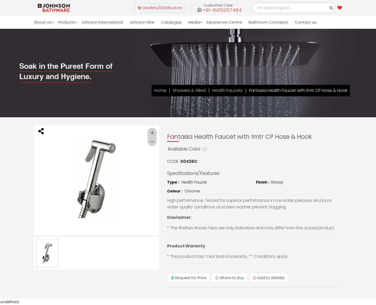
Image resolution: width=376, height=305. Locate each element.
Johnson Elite (142, 22)
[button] (331, 8)
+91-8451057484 (222, 10)
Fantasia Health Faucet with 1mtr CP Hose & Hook (298, 90)
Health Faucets (227, 90)
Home (160, 90)
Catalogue (171, 22)
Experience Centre (224, 22)
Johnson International (102, 22)
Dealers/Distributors (159, 8)
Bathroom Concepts (269, 22)
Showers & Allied (189, 90)
